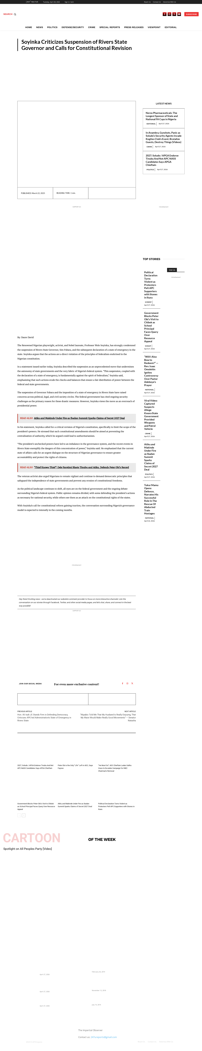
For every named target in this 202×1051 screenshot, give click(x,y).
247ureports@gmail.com (104, 1037)
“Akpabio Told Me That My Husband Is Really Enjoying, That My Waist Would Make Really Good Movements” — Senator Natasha (108, 717)
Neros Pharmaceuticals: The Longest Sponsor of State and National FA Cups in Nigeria (162, 116)
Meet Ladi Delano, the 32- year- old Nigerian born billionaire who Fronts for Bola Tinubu (106, 998)
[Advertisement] (101, 72)
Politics (176, 48)
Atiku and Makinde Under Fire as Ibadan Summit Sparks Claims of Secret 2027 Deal (151, 457)
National (149, 390)
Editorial (151, 124)
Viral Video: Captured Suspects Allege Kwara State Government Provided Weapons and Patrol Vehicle (151, 415)
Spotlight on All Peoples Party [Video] (27, 849)
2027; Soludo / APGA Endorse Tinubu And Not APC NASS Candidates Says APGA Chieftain (162, 160)
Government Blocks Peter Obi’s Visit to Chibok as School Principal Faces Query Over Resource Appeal (36, 806)
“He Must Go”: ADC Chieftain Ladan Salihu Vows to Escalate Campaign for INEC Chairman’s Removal (114, 768)
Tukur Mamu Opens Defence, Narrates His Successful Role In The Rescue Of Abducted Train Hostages (151, 499)
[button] (10, 14)
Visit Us (172, 270)
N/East (20, 800)
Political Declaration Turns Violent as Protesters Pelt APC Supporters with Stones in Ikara (116, 806)
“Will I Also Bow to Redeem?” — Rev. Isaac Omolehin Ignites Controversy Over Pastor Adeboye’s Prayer (151, 371)
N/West (101, 800)
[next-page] (23, 815)
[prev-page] (19, 815)
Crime (149, 147)
